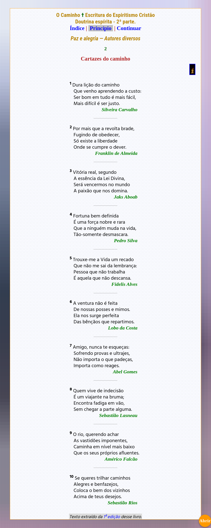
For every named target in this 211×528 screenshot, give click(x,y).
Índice (77, 28)
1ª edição (111, 516)
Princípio (100, 28)
